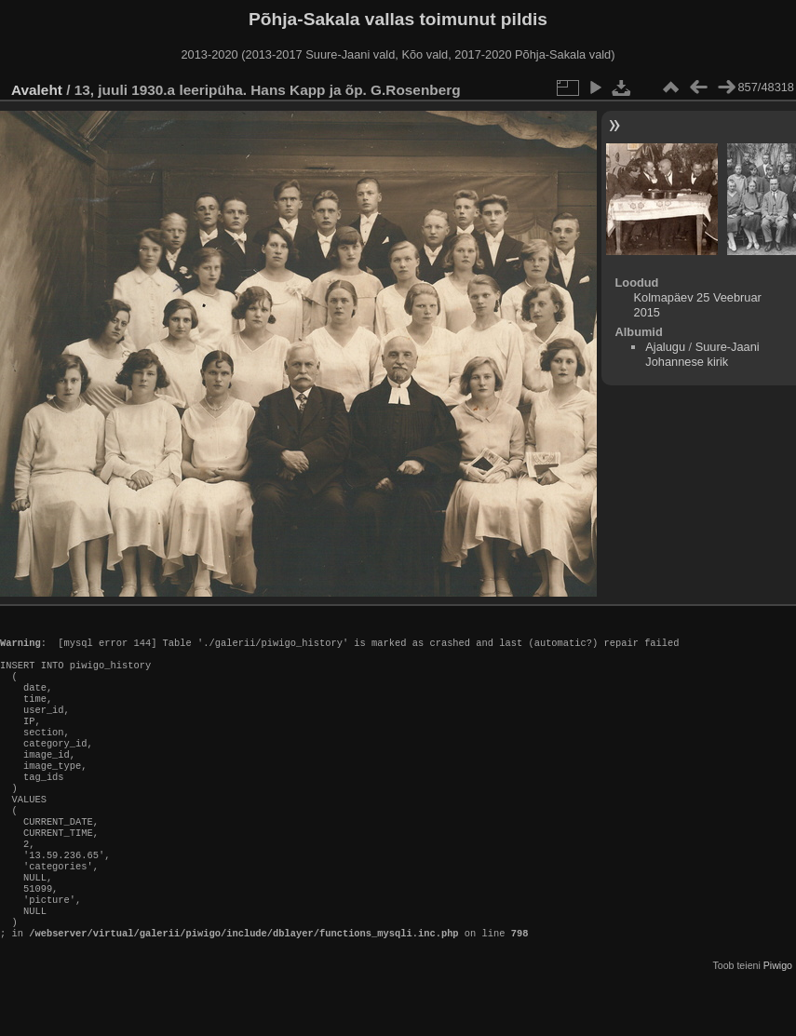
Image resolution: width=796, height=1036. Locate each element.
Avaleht (36, 90)
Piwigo (777, 1021)
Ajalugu (665, 347)
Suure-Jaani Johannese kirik (702, 354)
